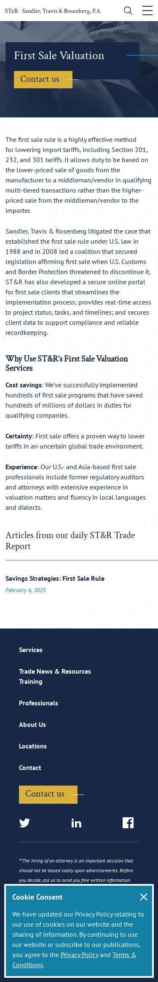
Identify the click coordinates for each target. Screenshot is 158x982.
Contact (30, 767)
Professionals (38, 703)
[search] (126, 11)
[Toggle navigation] (147, 10)
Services (31, 649)
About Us (32, 724)
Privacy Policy (79, 954)
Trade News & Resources (55, 671)
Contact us (39, 79)
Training (31, 681)
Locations (33, 746)
